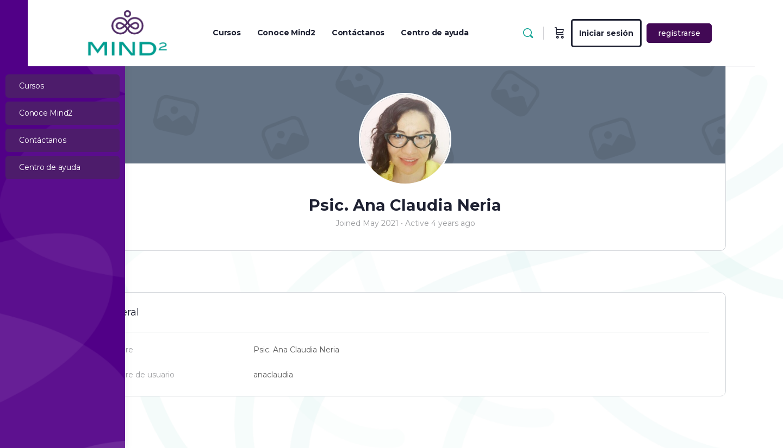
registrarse (728, 33)
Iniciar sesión (656, 33)
